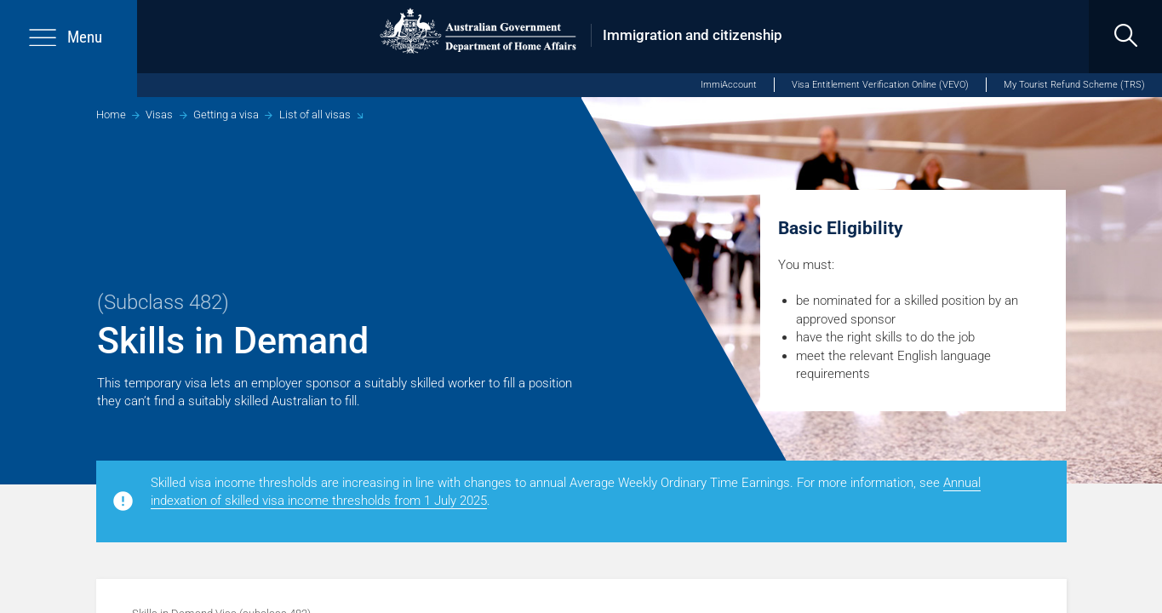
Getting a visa (226, 114)
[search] (1125, 36)
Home (111, 114)
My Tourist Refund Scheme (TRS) (1074, 84)
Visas (159, 114)
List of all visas (315, 114)
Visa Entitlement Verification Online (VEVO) (880, 84)
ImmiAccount (729, 84)
